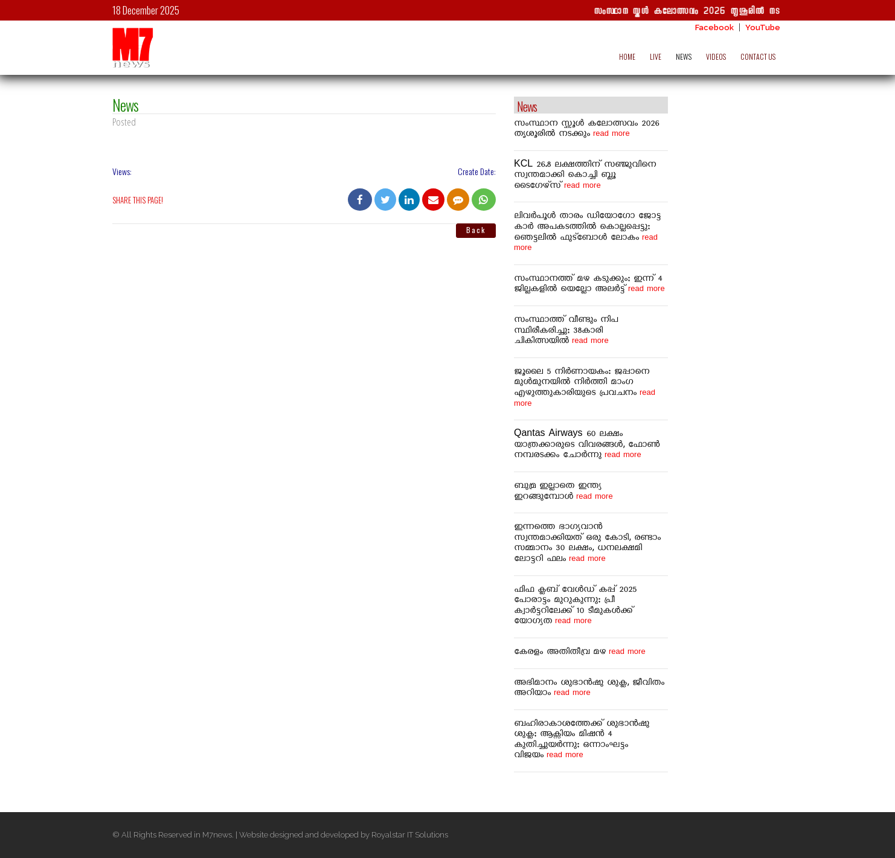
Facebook (714, 27)
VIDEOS (716, 56)
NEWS (683, 56)
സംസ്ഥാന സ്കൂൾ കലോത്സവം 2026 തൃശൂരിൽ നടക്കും (701, 12)
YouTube (762, 27)
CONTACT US (757, 56)
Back (476, 230)
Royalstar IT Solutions (409, 834)
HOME (627, 56)
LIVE (655, 56)
